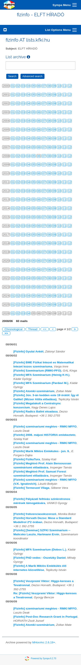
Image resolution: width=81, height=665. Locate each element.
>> (6, 333)
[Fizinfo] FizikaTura (26, 459)
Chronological (13, 329)
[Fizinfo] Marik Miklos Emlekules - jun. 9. (41, 451)
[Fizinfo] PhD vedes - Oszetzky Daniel (39, 557)
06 (38, 85)
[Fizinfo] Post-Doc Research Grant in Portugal (45, 616)
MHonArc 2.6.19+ (43, 642)
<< (44, 329)
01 (12, 85)
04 (28, 85)
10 (59, 85)
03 (23, 85)
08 (49, 85)
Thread (32, 329)
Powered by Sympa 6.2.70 (43, 658)
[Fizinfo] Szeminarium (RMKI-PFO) (37, 370)
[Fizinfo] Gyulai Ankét (28, 351)
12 (69, 85)
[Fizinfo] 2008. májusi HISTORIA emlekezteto (44, 434)
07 (43, 85)
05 (33, 85)
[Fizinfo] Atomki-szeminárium (33, 391)
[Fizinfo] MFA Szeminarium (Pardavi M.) (40, 383)
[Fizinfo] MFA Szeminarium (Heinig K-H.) (41, 374)
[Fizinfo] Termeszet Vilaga (31, 487)
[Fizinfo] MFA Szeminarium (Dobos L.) (39, 549)
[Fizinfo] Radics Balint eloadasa (35, 411)
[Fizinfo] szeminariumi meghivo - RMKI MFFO (44, 426)
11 (64, 85)
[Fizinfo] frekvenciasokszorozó (34, 514)
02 (18, 85)
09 (54, 85)
